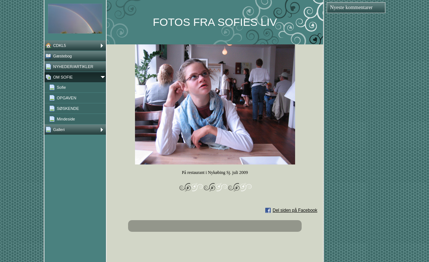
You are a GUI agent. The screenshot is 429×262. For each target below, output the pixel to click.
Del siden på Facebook (295, 210)
